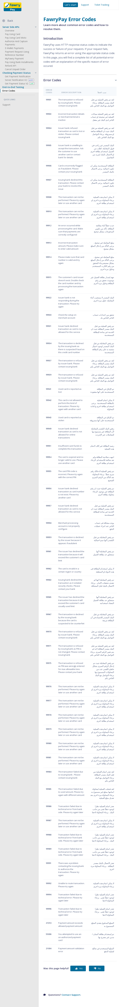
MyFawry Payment (14, 58)
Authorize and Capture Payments (16, 43)
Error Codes (8, 90)
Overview (9, 30)
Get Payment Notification (18, 76)
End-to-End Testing (13, 87)
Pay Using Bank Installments (19, 62)
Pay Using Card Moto (15, 37)
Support (6, 104)
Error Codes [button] (52, 80)
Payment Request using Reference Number (17, 53)
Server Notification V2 (19, 79)
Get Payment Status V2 (19, 83)
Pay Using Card (12, 34)
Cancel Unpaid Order (15, 69)
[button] (19, 27)
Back (7, 20)
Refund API (10, 65)
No (97, 968)
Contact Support (71, 994)
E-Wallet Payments (14, 48)
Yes (79, 968)
